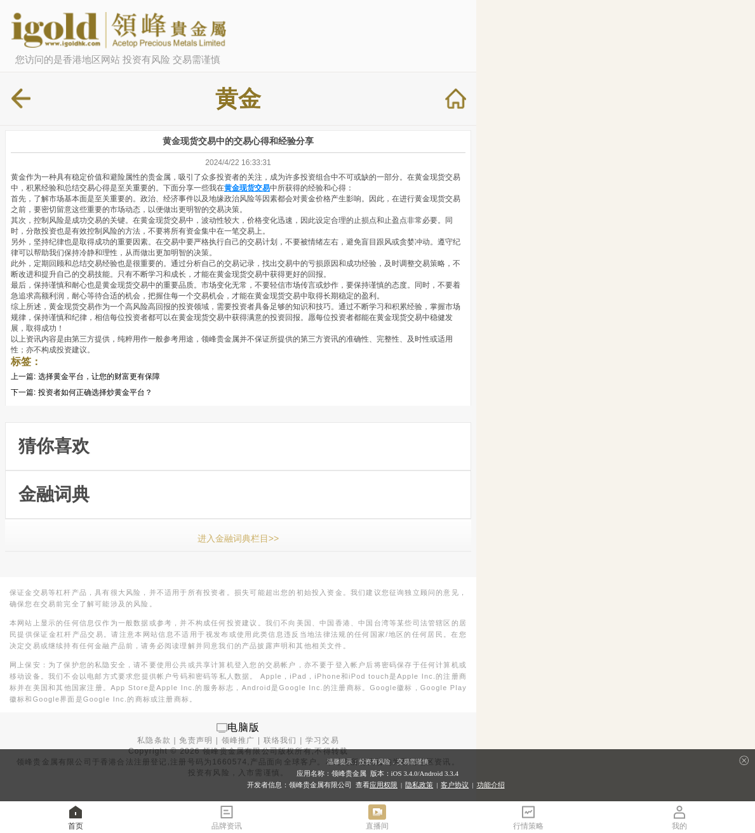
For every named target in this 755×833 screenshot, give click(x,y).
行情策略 (528, 816)
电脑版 (243, 727)
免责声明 (196, 740)
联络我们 (280, 740)
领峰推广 (238, 740)
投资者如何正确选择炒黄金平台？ (95, 392)
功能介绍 (491, 785)
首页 (75, 816)
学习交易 (322, 740)
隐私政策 (419, 785)
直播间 (377, 816)
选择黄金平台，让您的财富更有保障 (99, 376)
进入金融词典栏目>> (238, 538)
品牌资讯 (226, 816)
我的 (679, 816)
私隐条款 (154, 740)
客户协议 (455, 785)
